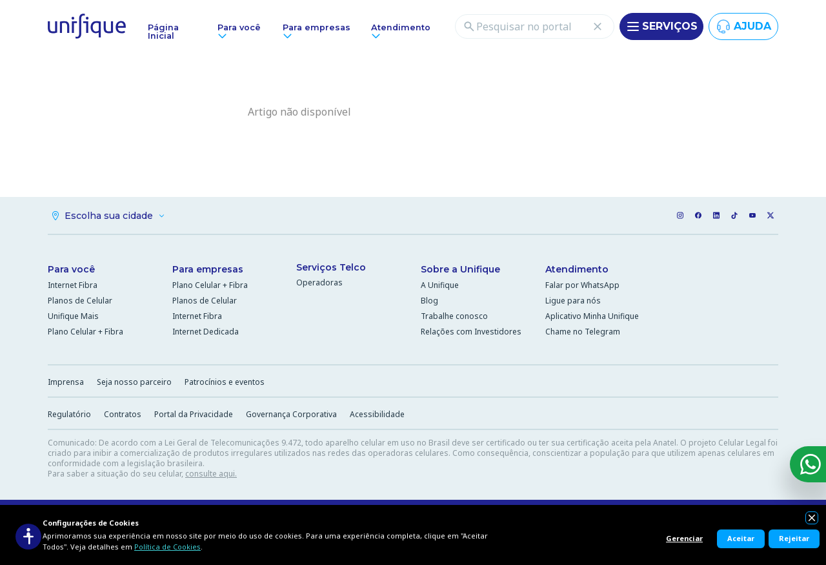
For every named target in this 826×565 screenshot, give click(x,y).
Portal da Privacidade (193, 416)
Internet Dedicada (205, 333)
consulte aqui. (211, 475)
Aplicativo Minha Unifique (592, 318)
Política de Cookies (167, 546)
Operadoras (319, 284)
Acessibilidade (377, 416)
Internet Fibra (72, 287)
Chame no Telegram (582, 333)
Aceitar (740, 538)
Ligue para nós (573, 302)
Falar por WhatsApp (582, 287)
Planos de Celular (80, 302)
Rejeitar (794, 538)
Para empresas (207, 271)
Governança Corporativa (291, 416)
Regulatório (69, 416)
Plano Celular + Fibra (85, 333)
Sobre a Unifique (460, 271)
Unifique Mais (73, 318)
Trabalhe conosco (454, 318)
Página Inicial (163, 32)
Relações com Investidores (471, 333)
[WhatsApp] (808, 464)
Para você (71, 271)
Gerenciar (684, 538)
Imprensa (66, 383)
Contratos (122, 416)
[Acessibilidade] (28, 537)
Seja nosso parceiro (134, 383)
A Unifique (440, 287)
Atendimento (577, 271)
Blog (429, 302)
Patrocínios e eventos (225, 383)
